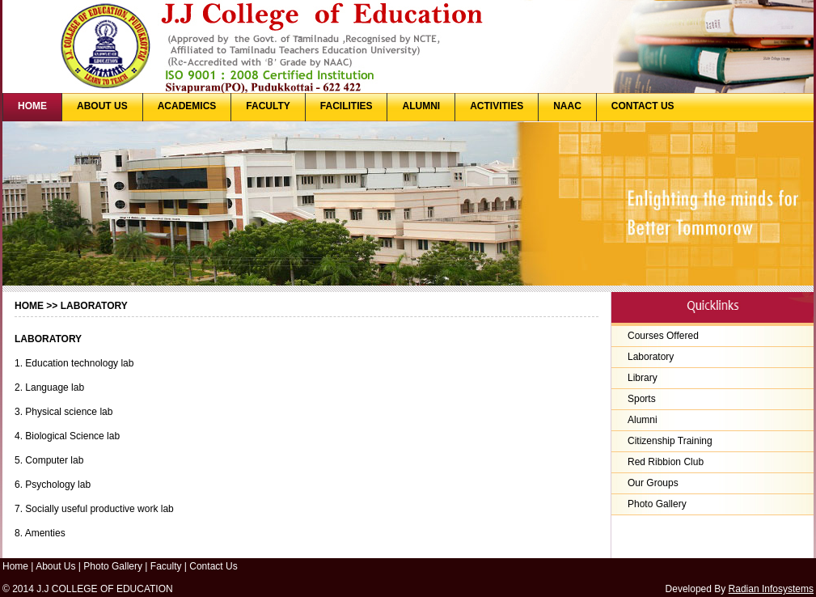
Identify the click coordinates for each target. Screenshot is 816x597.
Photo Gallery (657, 504)
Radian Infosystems (771, 589)
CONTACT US (642, 106)
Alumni (642, 420)
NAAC (567, 106)
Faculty (166, 566)
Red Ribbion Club (666, 462)
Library (642, 377)
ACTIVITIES (496, 106)
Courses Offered (663, 335)
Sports (642, 398)
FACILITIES (346, 106)
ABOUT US (102, 106)
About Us (55, 566)
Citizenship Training (670, 441)
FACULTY (268, 106)
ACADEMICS (187, 106)
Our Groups (653, 483)
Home (29, 305)
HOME (32, 106)
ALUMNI (421, 106)
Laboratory (651, 356)
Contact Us (213, 566)
